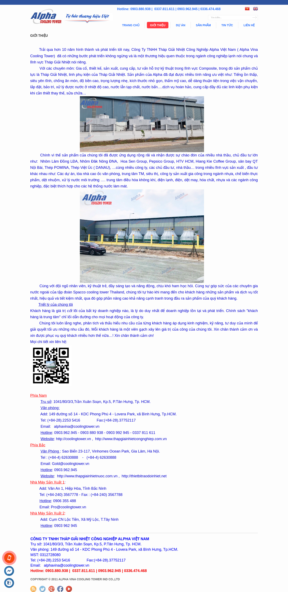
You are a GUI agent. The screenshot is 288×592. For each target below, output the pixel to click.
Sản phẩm (203, 25)
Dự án (180, 25)
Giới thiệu (157, 25)
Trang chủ (130, 25)
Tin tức (227, 25)
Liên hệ (249, 25)
